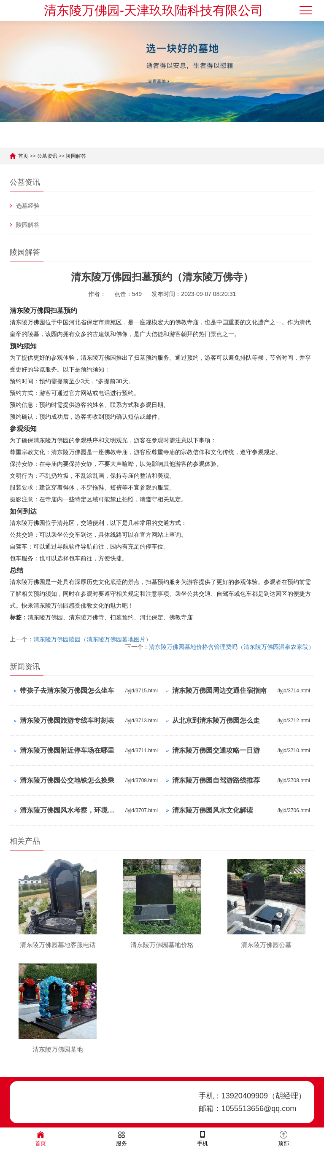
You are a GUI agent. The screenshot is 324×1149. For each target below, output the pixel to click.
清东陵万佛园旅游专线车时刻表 (67, 720)
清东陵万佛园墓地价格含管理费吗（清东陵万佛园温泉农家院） (231, 646)
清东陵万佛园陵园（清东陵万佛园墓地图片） (92, 639)
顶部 (283, 1137)
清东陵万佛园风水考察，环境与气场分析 (70, 810)
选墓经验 (28, 205)
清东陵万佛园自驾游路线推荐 (216, 780)
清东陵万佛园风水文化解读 (212, 810)
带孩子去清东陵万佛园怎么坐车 (67, 690)
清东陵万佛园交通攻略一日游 (216, 750)
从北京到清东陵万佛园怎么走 (216, 720)
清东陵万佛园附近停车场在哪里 (67, 750)
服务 (121, 1137)
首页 (23, 156)
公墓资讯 (47, 156)
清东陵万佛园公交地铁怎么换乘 (67, 780)
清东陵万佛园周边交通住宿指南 (219, 690)
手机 (202, 1137)
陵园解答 (76, 156)
